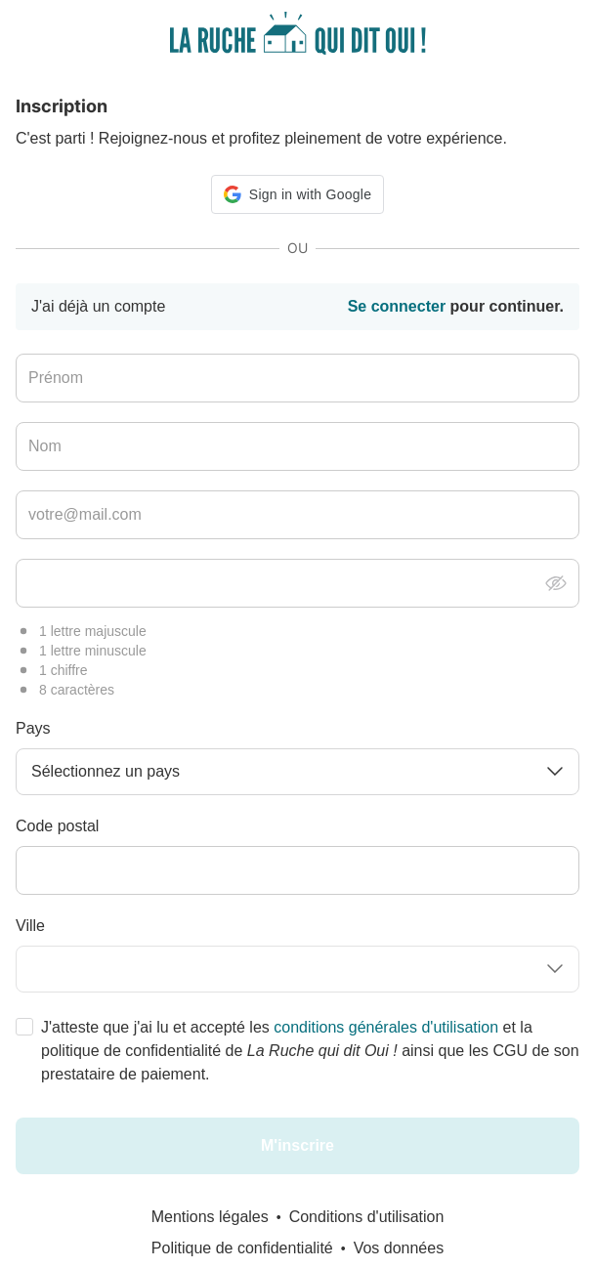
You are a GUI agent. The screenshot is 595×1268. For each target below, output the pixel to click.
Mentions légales (210, 1216)
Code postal (57, 826)
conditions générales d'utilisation (386, 1027)
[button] (297, 194)
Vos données (399, 1248)
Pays (33, 728)
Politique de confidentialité (242, 1248)
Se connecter (397, 306)
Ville (30, 925)
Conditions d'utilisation (367, 1216)
